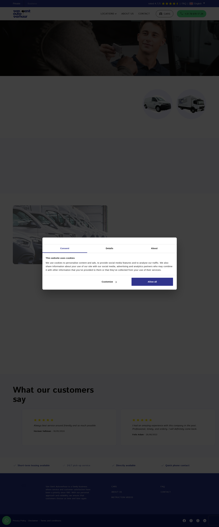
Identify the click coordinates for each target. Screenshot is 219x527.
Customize (109, 281)
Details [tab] (109, 248)
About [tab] (154, 248)
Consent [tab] (64, 248)
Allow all (152, 281)
